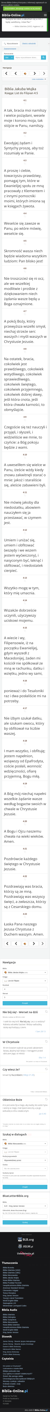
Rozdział (6, 985)
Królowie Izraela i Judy (11, 1384)
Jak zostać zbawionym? (12, 1363)
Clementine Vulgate (10, 1290)
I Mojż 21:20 (28, 1075)
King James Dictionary (11, 1352)
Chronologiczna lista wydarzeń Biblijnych (19, 1379)
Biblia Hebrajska (9, 1317)
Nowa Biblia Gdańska (11, 1280)
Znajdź (25, 1187)
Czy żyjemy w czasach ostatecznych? (17, 1374)
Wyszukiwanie (11, 44)
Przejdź (25, 1003)
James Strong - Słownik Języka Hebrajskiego (19, 1341)
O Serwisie (7, 1401)
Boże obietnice (8, 1386)
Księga (5, 977)
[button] (25, 972)
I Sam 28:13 (40, 1031)
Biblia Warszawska (10, 1275)
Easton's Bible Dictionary (12, 1346)
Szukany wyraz (8, 1173)
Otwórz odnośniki (29, 44)
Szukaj (25, 1222)
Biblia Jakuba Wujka (11, 1278)
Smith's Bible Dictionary (11, 1354)
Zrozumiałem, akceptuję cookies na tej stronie (22, 8)
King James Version (10, 1296)
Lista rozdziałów (39, 79)
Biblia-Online (13, 15)
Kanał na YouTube (10, 1396)
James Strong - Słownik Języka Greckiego (18, 1344)
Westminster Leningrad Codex (14, 1306)
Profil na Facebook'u (11, 1399)
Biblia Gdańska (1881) (11, 1273)
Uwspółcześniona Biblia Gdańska (16, 1285)
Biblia (5, 968)
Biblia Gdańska (9, 1315)
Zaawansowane (10, 49)
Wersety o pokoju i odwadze (14, 1381)
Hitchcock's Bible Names (12, 1349)
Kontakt (6, 1404)
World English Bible (10, 1301)
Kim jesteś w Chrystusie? (12, 1366)
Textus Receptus (9, 1293)
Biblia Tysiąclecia (9, 1320)
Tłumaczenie (8, 53)
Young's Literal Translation (13, 1298)
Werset (5, 993)
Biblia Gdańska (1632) (11, 1270)
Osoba (5, 1164)
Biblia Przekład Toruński (12, 1283)
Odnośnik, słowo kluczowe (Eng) (14, 1210)
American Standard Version (13, 1288)
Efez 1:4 (42, 1057)
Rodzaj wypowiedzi (10, 1156)
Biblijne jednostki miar (11, 1371)
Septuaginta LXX (9, 1303)
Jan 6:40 (42, 1113)
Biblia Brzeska (8, 1268)
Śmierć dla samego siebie (13, 1376)
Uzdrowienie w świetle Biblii (13, 1368)
